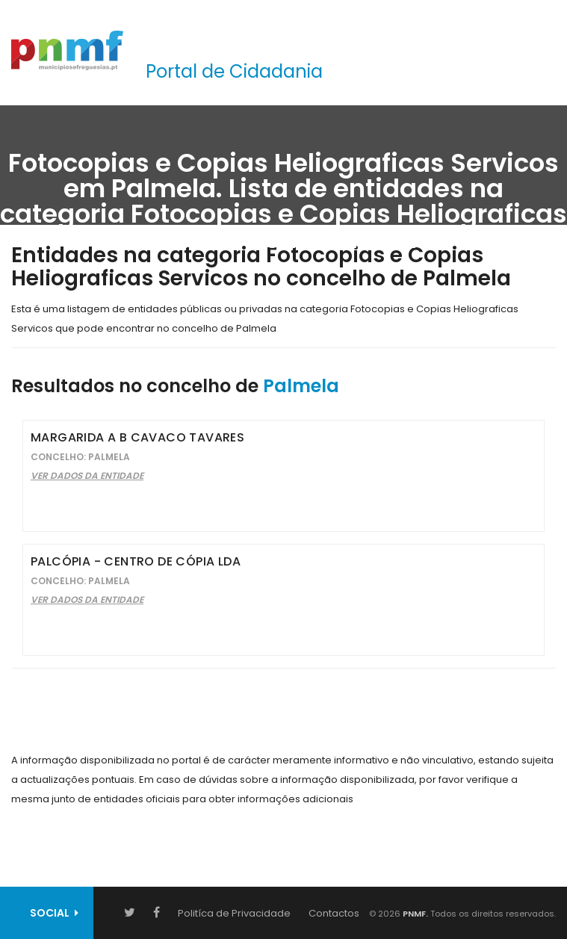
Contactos (334, 913)
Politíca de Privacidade (234, 913)
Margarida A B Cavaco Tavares (137, 437)
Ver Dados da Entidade (87, 475)
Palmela (301, 386)
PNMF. (414, 914)
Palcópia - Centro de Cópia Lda (136, 561)
